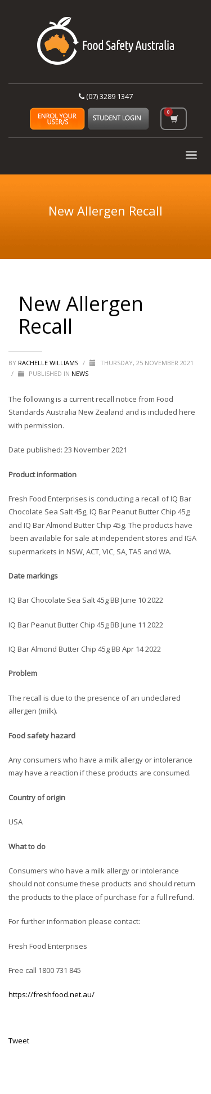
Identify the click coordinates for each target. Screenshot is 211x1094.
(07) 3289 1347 (106, 96)
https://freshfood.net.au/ (51, 994)
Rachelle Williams (49, 362)
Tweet (18, 1040)
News (79, 373)
